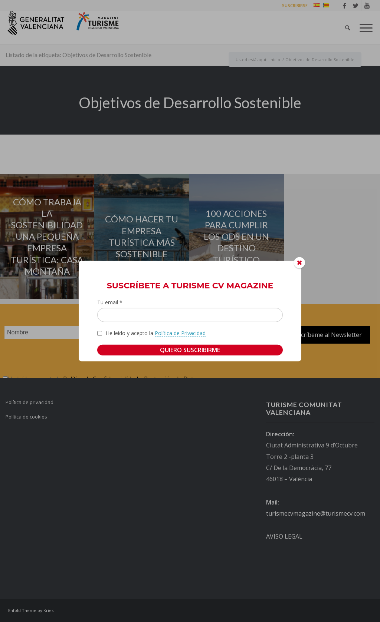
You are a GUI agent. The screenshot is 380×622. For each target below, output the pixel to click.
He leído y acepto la (156, 333)
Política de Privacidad (180, 333)
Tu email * (109, 301)
